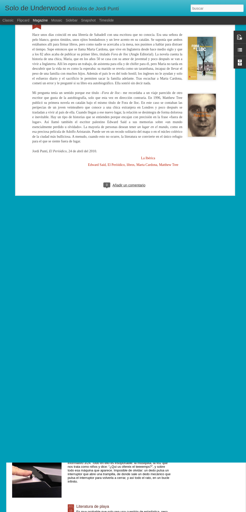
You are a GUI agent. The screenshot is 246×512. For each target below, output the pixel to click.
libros (130, 107)
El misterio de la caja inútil (99, 450)
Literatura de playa (92, 506)
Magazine (40, 20)
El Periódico (116, 107)
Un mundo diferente (93, 394)
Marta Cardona (146, 107)
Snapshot (88, 20)
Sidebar (72, 20)
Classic (8, 20)
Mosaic (56, 20)
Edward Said (97, 107)
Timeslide (106, 20)
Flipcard (23, 20)
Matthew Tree (168, 107)
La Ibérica (148, 100)
